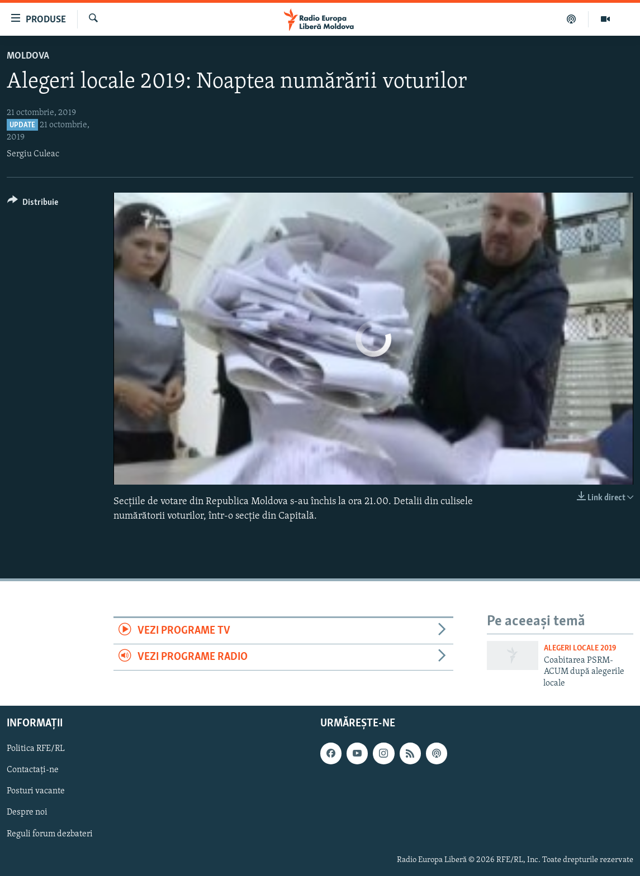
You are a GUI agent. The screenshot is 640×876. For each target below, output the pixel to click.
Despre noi (27, 812)
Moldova (28, 56)
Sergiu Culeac (33, 154)
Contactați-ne (33, 769)
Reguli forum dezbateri (50, 834)
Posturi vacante (36, 791)
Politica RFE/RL (36, 748)
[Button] (32, 204)
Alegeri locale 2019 (580, 648)
